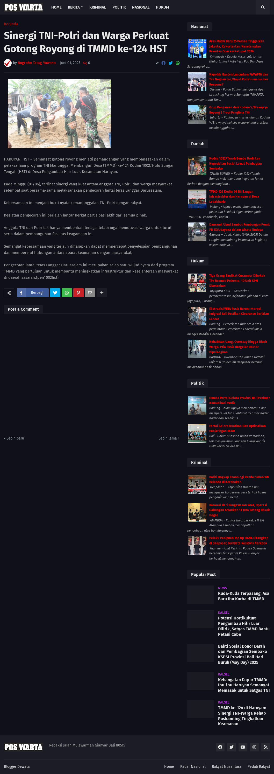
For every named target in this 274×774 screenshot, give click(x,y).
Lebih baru (15, 438)
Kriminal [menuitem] (97, 7)
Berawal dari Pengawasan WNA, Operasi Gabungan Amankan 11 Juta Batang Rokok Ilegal (239, 510)
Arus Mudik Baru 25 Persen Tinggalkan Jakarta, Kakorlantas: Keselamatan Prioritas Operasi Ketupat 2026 (236, 46)
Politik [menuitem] (119, 7)
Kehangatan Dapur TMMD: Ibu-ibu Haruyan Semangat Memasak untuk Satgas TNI (244, 685)
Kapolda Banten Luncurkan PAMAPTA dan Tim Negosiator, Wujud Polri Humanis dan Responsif (238, 79)
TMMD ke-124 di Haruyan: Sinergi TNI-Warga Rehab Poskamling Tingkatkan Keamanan (242, 715)
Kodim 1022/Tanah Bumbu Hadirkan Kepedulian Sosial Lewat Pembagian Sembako (235, 163)
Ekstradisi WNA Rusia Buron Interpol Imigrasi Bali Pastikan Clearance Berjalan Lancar (239, 314)
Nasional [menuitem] (141, 7)
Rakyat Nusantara (226, 766)
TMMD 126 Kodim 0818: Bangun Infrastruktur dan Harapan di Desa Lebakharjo (234, 197)
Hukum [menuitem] (162, 7)
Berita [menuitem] (74, 7)
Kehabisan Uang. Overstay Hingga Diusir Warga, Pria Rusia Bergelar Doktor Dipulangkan (238, 347)
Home (169, 766)
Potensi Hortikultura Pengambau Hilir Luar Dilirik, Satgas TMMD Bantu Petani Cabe (244, 626)
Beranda (11, 24)
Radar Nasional (193, 766)
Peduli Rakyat (259, 766)
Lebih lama (167, 438)
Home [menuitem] (56, 7)
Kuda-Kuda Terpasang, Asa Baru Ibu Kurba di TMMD (243, 596)
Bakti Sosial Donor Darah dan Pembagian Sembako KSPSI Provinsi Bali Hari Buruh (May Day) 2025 (242, 654)
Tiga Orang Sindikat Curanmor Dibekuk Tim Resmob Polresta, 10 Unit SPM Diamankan (237, 281)
